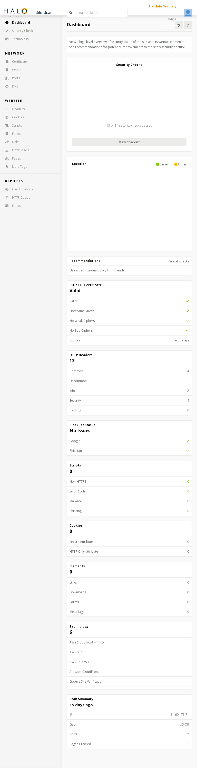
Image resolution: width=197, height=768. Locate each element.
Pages (11, 158)
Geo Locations (17, 189)
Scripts (12, 125)
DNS (10, 86)
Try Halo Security (162, 6)
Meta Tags (14, 166)
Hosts (11, 206)
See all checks (179, 261)
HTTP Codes (16, 197)
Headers (13, 109)
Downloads (15, 150)
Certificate (14, 61)
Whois (11, 70)
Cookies (13, 117)
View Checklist (129, 142)
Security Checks (18, 31)
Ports (11, 78)
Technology (15, 39)
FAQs (172, 19)
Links (10, 142)
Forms (11, 133)
